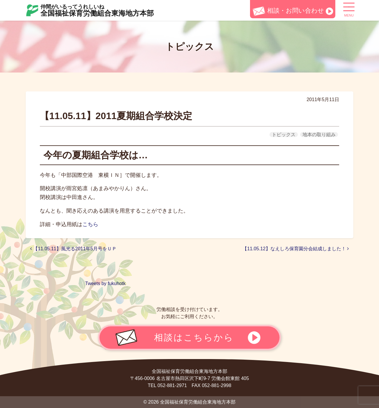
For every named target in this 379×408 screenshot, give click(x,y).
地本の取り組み (319, 134)
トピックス (283, 134)
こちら (90, 224)
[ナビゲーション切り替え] (349, 9)
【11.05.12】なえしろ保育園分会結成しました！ (295, 248)
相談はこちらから (194, 337)
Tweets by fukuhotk (105, 283)
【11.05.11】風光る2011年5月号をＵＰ (73, 248)
